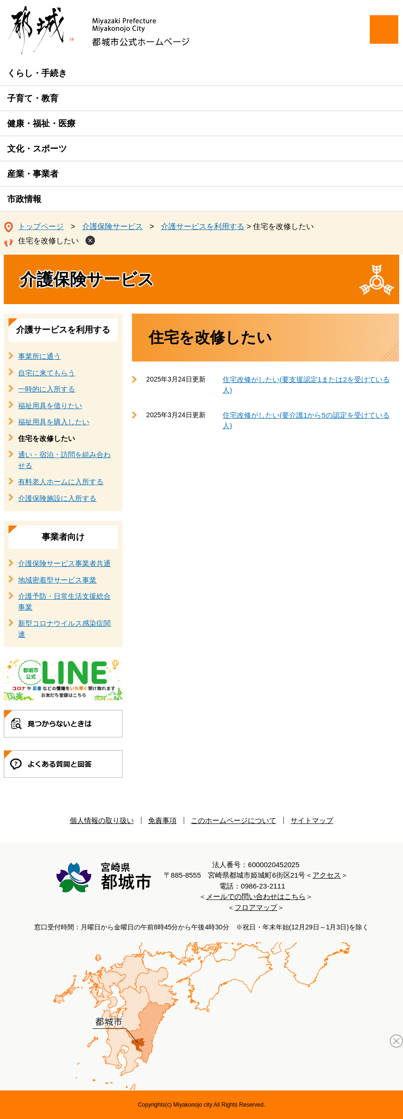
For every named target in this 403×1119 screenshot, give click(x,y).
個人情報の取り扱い (102, 820)
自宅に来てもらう (46, 373)
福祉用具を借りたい (50, 406)
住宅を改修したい (48, 241)
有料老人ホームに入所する (60, 482)
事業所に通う (39, 356)
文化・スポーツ (37, 148)
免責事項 (162, 820)
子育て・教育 (32, 98)
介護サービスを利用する (202, 226)
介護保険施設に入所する (57, 498)
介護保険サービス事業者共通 (64, 563)
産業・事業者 (32, 174)
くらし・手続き (37, 73)
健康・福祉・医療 (41, 123)
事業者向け (63, 537)
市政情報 (24, 199)
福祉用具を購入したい (53, 422)
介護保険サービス (112, 226)
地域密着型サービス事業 (57, 580)
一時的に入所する (46, 389)
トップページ (41, 226)
